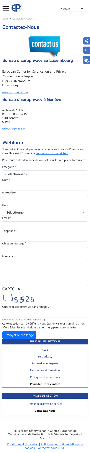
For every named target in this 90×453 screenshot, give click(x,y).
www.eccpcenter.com (15, 92)
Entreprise (8, 192)
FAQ (62, 448)
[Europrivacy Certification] (17, 8)
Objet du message (13, 243)
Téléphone (8, 231)
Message (7, 256)
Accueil (5, 19)
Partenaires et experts (45, 363)
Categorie (8, 167)
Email (5, 218)
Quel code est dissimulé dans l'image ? (25, 307)
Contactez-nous (46, 448)
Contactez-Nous (45, 410)
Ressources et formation (45, 370)
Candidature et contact (22, 19)
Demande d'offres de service (45, 404)
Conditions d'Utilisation (23, 444)
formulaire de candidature (52, 153)
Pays (5, 205)
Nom (5, 180)
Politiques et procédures (45, 377)
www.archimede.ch (13, 129)
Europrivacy (45, 356)
